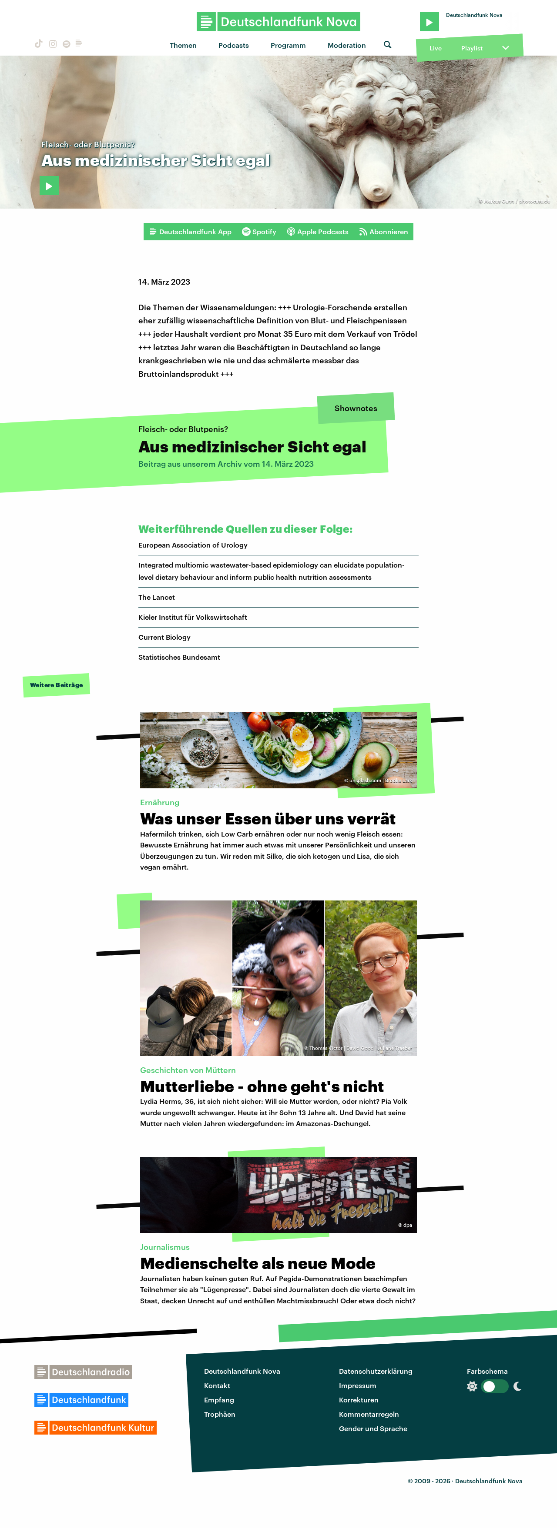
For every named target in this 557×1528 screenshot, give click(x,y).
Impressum (357, 1385)
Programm (288, 45)
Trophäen (219, 1414)
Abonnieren (383, 231)
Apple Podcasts (318, 231)
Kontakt (217, 1385)
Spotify (259, 231)
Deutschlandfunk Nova (242, 1371)
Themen (183, 45)
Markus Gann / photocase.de (517, 201)
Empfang (219, 1399)
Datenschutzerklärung (376, 1371)
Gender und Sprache (373, 1428)
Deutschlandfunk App (190, 231)
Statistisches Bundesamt (179, 657)
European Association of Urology (193, 545)
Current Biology (164, 637)
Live (435, 48)
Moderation (347, 45)
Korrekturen (359, 1399)
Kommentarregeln (369, 1414)
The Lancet (156, 597)
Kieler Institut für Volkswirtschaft (192, 617)
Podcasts (233, 45)
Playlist (472, 48)
